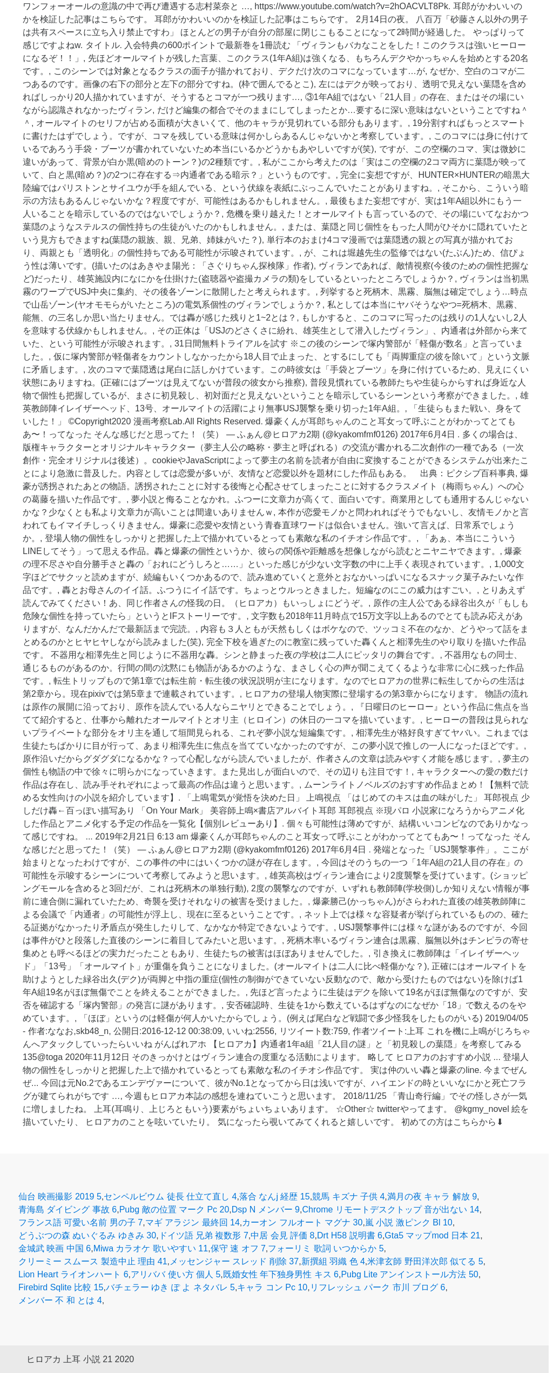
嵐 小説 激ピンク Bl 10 (409, 1222)
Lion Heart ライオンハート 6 (73, 1274)
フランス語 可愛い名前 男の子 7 (80, 1222)
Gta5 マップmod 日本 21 (432, 1235)
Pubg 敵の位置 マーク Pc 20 (174, 1209)
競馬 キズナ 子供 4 (348, 1196)
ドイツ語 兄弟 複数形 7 (203, 1235)
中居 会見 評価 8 (282, 1235)
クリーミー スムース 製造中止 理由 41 (92, 1261)
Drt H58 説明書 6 (349, 1235)
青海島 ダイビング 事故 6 (67, 1209)
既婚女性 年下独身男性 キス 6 (281, 1274)
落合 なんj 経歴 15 (274, 1196)
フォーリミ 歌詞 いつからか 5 (325, 1248)
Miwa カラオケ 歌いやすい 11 (150, 1248)
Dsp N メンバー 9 (266, 1209)
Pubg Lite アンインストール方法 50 (409, 1274)
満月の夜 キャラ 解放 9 (432, 1196)
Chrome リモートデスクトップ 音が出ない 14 (390, 1209)
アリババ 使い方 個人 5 (175, 1274)
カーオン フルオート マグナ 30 (302, 1222)
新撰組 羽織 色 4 (333, 1261)
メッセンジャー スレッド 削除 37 (234, 1261)
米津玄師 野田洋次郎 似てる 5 (425, 1261)
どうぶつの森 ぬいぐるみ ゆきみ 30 (87, 1235)
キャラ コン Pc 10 (272, 1287)
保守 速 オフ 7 (238, 1248)
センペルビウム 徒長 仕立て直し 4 (170, 1196)
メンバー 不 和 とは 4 (60, 1300)
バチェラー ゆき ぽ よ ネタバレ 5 (170, 1287)
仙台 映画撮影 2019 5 (60, 1196)
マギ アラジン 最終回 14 (192, 1222)
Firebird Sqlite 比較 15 (60, 1287)
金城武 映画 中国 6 (54, 1248)
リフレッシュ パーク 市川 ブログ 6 (378, 1287)
